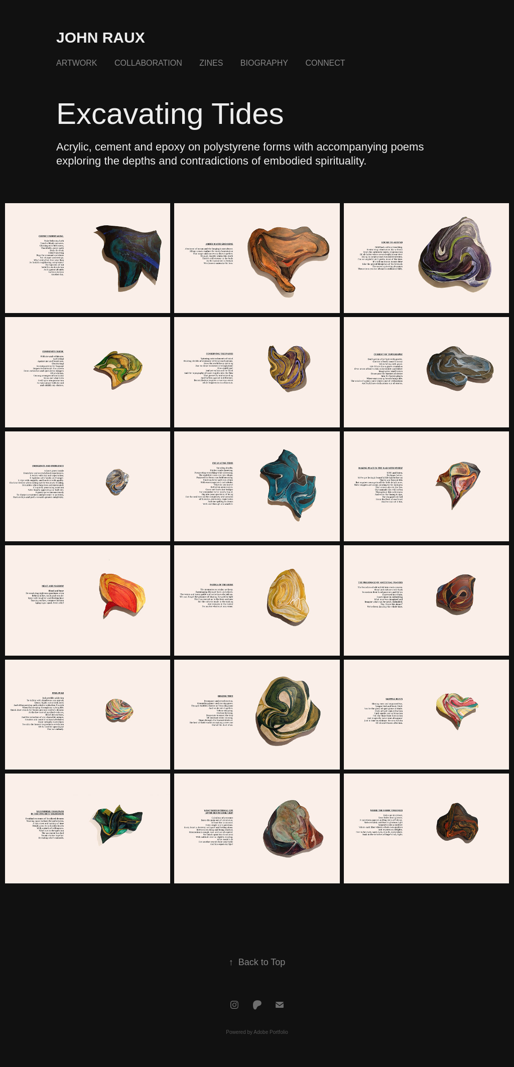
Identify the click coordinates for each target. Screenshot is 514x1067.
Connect (325, 63)
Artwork (76, 63)
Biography (264, 63)
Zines (211, 63)
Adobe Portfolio (270, 1032)
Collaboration (148, 63)
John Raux (100, 37)
